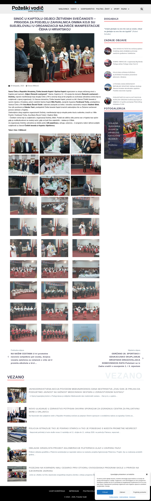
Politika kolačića (113, 497)
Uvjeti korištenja (123, 497)
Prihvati (105, 492)
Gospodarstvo (87, 9)
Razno (125, 9)
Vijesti (75, 9)
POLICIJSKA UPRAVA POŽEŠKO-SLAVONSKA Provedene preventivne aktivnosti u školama (125, 75)
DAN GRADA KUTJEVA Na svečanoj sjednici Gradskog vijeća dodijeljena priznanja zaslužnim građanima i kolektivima (127, 51)
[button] (147, 474)
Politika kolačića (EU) (92, 491)
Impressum (132, 497)
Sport (116, 9)
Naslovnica (64, 9)
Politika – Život (104, 9)
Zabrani (122, 492)
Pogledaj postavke (139, 492)
